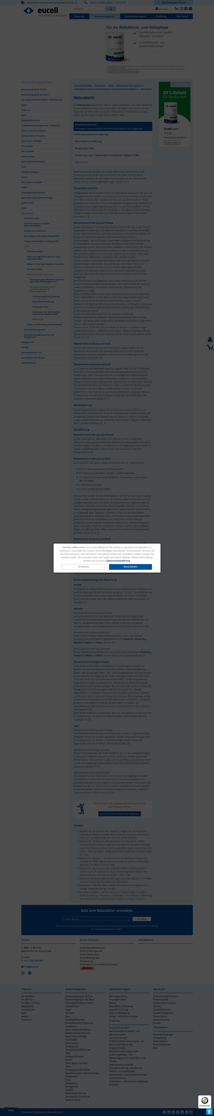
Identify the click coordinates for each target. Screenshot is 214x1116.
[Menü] (209, 1097)
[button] (83, 567)
